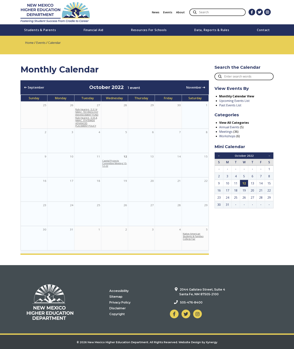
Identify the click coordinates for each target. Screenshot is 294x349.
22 (206, 181)
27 (152, 205)
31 (71, 229)
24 (71, 205)
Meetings (225, 132)
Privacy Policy (119, 302)
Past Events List (230, 105)
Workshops (227, 136)
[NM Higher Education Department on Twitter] (185, 313)
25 (98, 205)
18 (98, 181)
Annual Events (229, 127)
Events (167, 12)
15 (206, 156)
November (194, 87)
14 (179, 156)
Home (29, 43)
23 (44, 205)
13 (152, 156)
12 (125, 156)
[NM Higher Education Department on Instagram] (197, 313)
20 (152, 181)
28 (179, 205)
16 (44, 181)
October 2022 (244, 155)
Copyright (117, 314)
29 (206, 205)
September (36, 87)
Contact (263, 30)
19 (125, 181)
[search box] (244, 76)
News (155, 12)
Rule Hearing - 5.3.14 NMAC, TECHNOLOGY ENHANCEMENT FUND (86, 112)
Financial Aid (93, 30)
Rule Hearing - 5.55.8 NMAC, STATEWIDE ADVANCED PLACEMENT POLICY (86, 122)
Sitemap (115, 296)
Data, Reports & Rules (211, 30)
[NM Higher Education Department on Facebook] (174, 313)
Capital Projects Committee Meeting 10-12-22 (114, 163)
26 (125, 205)
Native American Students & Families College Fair (193, 236)
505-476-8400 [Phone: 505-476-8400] (191, 302)
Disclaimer (117, 308)
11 (98, 156)
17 (71, 181)
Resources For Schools (149, 30)
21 (179, 181)
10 (71, 156)
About (180, 12)
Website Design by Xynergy (197, 342)
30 (44, 229)
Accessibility (119, 291)
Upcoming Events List (234, 101)
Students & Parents (40, 30)
